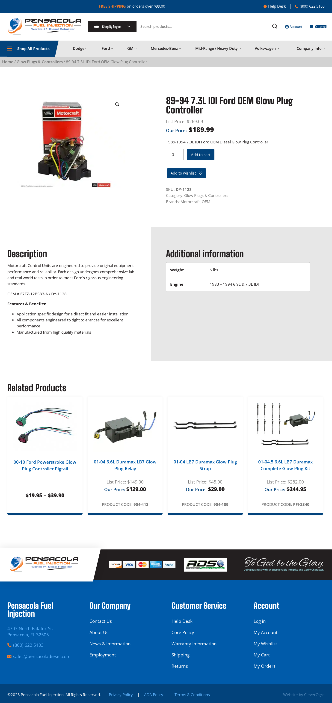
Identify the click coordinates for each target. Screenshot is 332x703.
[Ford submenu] (112, 52)
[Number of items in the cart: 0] (315, 28)
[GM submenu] (135, 52)
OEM (206, 206)
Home (7, 65)
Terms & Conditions (192, 694)
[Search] (260, 28)
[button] (117, 108)
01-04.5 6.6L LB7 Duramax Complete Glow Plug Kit (285, 470)
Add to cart (200, 158)
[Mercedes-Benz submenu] (180, 52)
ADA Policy (153, 694)
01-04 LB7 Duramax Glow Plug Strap (205, 470)
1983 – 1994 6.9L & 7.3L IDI (234, 289)
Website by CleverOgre (304, 694)
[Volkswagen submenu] (278, 52)
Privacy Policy (121, 694)
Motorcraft (190, 206)
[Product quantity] (175, 158)
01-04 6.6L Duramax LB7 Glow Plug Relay (125, 470)
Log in (260, 621)
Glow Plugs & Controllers (40, 65)
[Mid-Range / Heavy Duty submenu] (240, 52)
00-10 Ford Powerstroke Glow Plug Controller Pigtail (45, 470)
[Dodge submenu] (86, 52)
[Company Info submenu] (324, 52)
